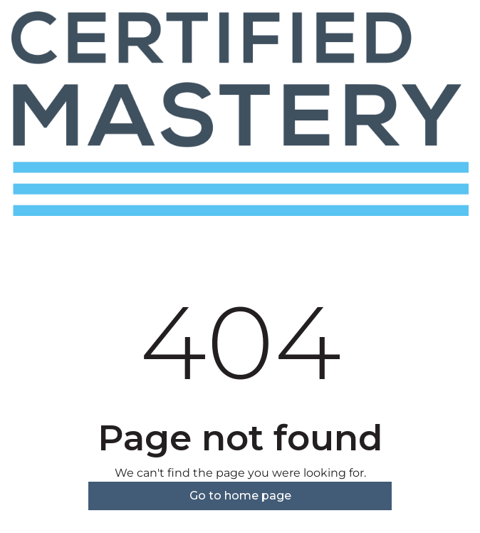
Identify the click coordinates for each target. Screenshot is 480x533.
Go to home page (240, 495)
